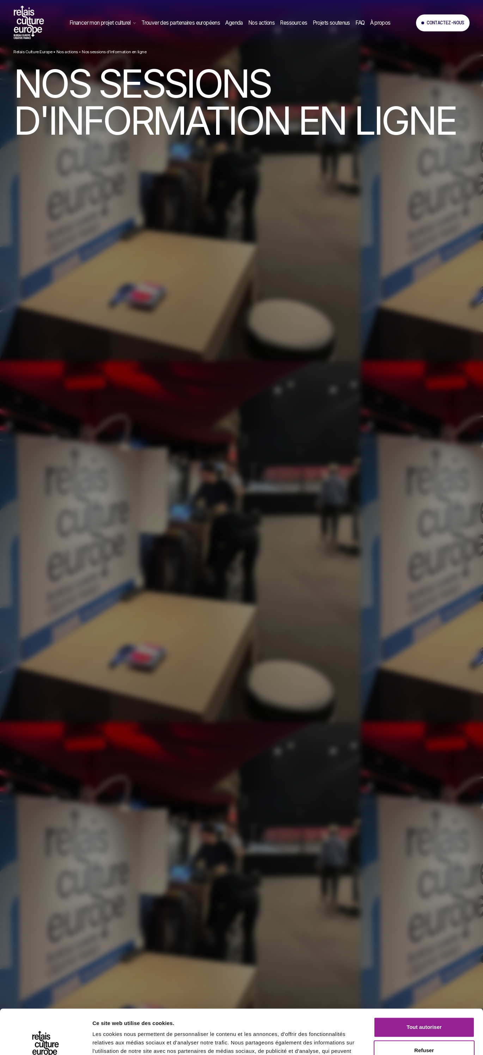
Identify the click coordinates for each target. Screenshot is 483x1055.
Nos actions (67, 52)
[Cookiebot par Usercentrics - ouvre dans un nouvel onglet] (46, 1041)
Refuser (424, 1004)
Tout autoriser (424, 981)
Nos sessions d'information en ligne (114, 52)
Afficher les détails (116, 1041)
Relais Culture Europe (32, 52)
